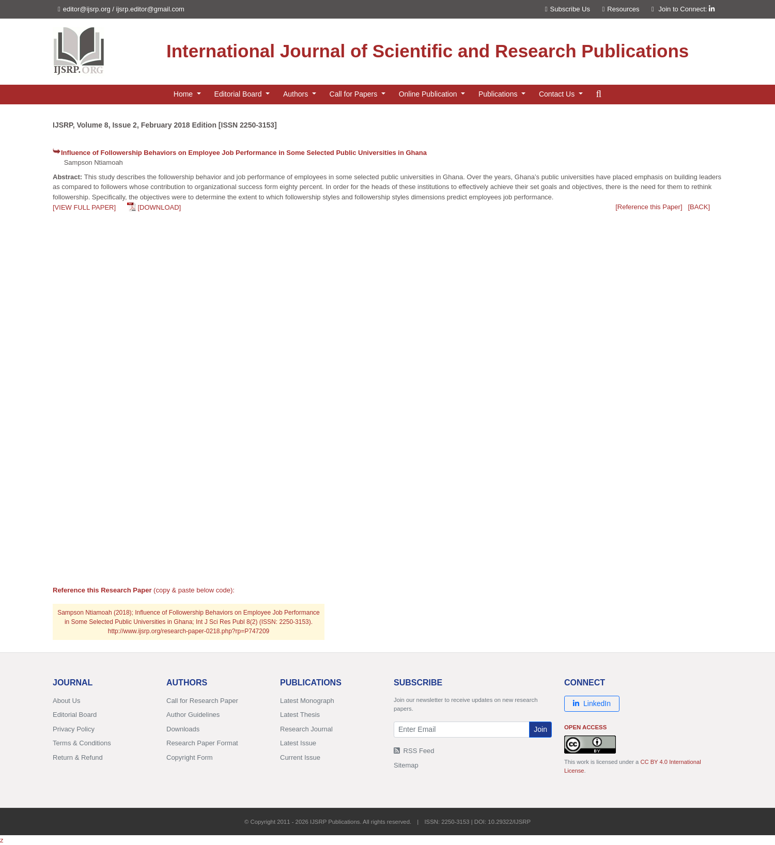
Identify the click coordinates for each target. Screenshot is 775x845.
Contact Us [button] (558, 94)
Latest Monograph (307, 701)
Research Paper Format (202, 743)
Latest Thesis (300, 714)
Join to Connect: (686, 9)
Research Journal (306, 729)
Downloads (182, 729)
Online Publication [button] (429, 94)
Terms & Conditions (82, 743)
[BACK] (699, 207)
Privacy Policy (74, 729)
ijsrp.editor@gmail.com (150, 9)
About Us (66, 701)
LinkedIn (592, 703)
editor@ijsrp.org (87, 9)
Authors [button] (296, 94)
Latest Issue (298, 743)
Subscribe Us (567, 9)
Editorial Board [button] (239, 94)
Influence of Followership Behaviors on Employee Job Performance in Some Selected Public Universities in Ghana (244, 153)
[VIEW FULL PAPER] (84, 207)
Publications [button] (498, 94)
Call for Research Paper (202, 701)
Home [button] (184, 94)
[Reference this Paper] (648, 207)
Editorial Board (75, 714)
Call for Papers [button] (354, 94)
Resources (621, 9)
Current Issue (300, 757)
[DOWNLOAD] (159, 207)
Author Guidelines (193, 714)
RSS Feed (414, 751)
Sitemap (406, 765)
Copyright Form (189, 757)
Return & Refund (78, 757)
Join (540, 729)
